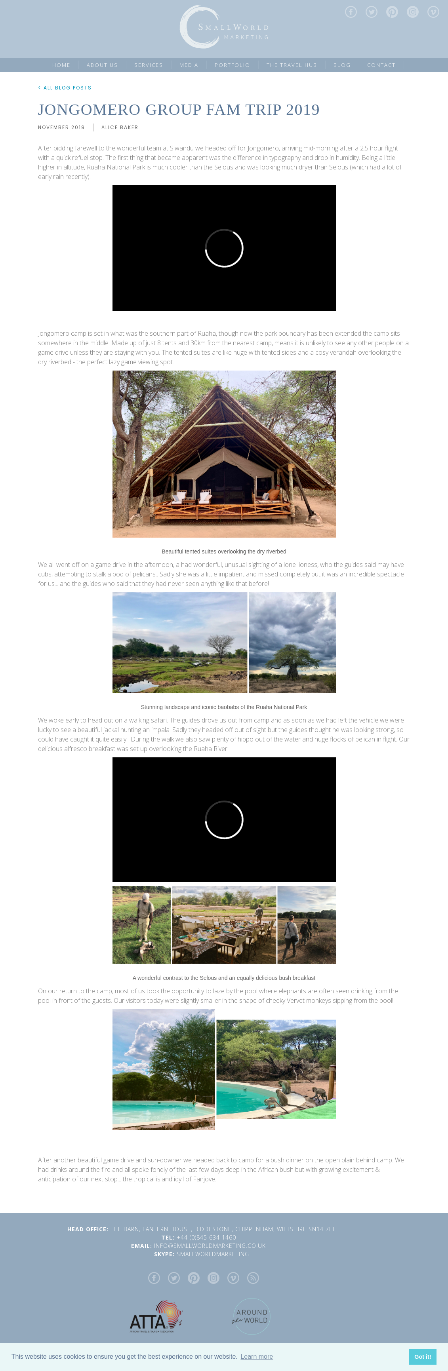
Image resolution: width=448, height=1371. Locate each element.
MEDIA (188, 64)
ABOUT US (102, 64)
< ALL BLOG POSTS (65, 87)
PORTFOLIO (232, 64)
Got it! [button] (422, 1357)
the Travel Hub (292, 64)
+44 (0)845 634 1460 (209, 1237)
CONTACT (381, 64)
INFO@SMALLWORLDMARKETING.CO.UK (211, 1245)
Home (61, 64)
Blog (342, 64)
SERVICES (148, 64)
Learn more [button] (256, 1356)
